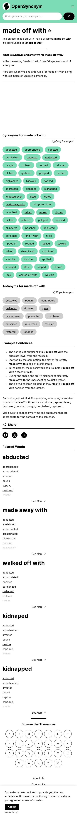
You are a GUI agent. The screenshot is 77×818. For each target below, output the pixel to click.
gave (45, 308)
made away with (15, 204)
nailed (28, 212)
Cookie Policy (11, 813)
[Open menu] (73, 6)
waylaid (49, 274)
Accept (12, 808)
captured (32, 157)
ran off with (31, 235)
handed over (13, 316)
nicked (43, 212)
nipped (59, 212)
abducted (11, 149)
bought (29, 300)
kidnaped (31, 188)
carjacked (51, 157)
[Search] (69, 16)
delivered (11, 308)
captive (6, 485)
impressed (12, 188)
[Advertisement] (38, 108)
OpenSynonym (27, 6)
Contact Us (38, 784)
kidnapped (50, 188)
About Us (38, 778)
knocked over (14, 196)
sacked (62, 243)
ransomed (11, 324)
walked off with (28, 274)
